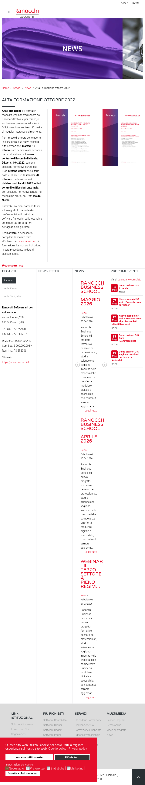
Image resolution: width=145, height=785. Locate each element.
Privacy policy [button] (78, 748)
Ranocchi (9, 280)
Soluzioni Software (22, 724)
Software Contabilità (54, 720)
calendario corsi (27, 241)
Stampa (8, 265)
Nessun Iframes (54, 315)
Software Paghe (52, 734)
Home (5, 87)
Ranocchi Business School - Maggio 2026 (93, 293)
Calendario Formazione (88, 720)
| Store (135, 2)
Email (19, 265)
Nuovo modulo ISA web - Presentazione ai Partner (130, 302)
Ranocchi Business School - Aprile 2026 (93, 431)
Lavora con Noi (20, 729)
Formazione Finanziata (88, 729)
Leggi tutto (91, 410)
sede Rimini (10, 288)
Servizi (17, 87)
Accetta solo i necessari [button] (22, 773)
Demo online (114, 725)
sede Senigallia (12, 296)
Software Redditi (52, 729)
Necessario (16, 768)
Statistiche (57, 768)
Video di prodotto (116, 729)
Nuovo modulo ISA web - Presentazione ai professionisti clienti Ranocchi (127, 320)
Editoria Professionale (87, 734)
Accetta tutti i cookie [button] (29, 757)
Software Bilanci (52, 725)
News (28, 87)
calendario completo (129, 279)
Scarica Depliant (116, 720)
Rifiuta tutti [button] (72, 757)
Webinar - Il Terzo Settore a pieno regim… (92, 574)
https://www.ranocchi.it (15, 362)
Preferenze (37, 768)
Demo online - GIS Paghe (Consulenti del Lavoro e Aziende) (125, 356)
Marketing (76, 768)
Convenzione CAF (85, 725)
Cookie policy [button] (57, 748)
